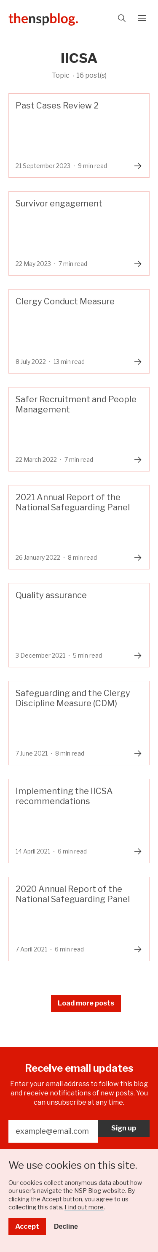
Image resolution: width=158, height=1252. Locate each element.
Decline (66, 1226)
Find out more (84, 1207)
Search (122, 18)
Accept (27, 1226)
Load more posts (86, 1003)
